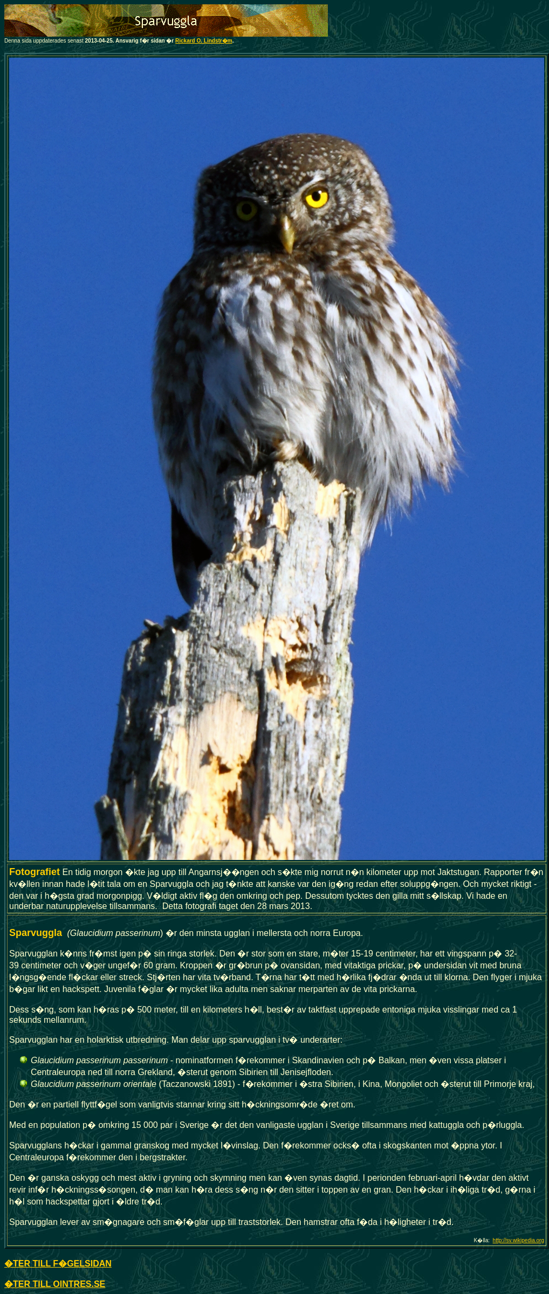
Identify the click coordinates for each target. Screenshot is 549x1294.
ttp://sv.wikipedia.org (520, 1240)
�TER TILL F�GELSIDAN (58, 1263)
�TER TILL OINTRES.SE (54, 1284)
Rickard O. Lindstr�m (203, 41)
